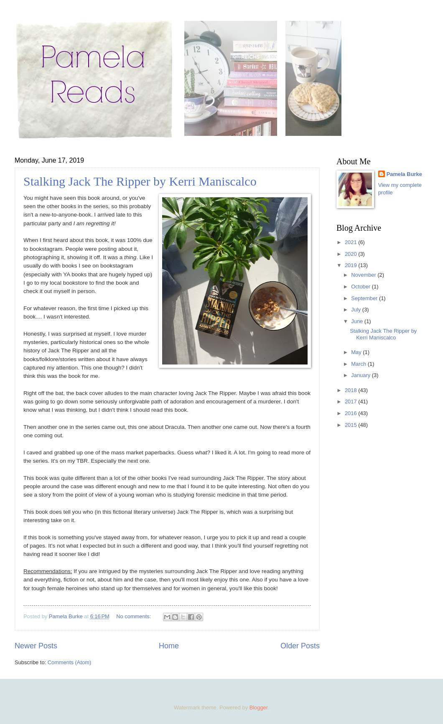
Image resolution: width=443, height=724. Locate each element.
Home (169, 646)
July (356, 309)
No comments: (134, 616)
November (364, 275)
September (365, 298)
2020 (351, 254)
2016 (351, 413)
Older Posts (300, 646)
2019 (351, 265)
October (361, 286)
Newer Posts (36, 646)
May (357, 352)
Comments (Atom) (69, 662)
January (361, 375)
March (359, 364)
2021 (351, 242)
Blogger (259, 707)
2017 (351, 401)
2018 (351, 390)
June (357, 321)
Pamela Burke (404, 174)
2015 (351, 425)
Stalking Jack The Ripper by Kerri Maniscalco (140, 181)
